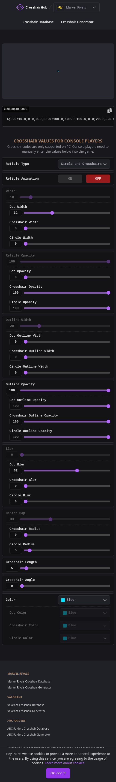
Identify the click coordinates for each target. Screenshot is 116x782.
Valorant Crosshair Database (25, 705)
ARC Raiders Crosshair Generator (28, 735)
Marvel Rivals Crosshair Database (29, 681)
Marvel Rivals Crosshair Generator (29, 687)
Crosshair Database (38, 22)
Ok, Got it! (58, 773)
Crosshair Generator (77, 22)
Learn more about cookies (64, 763)
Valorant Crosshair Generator (26, 711)
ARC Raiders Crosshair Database (28, 729)
